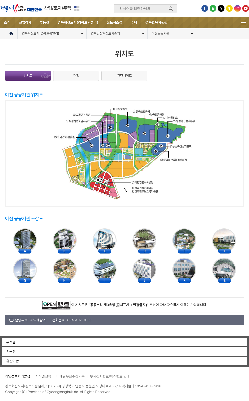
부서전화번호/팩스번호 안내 (110, 376)
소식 (7, 22)
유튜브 (245, 8)
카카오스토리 (229, 8)
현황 (76, 76)
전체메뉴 (243, 22)
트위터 (221, 8)
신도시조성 (114, 22)
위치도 (27, 76)
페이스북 (204, 8)
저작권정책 (43, 376)
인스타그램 (237, 8)
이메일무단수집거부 (70, 376)
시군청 (11, 351)
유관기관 (12, 361)
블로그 (213, 8)
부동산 (44, 22)
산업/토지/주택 (57, 8)
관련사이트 (124, 76)
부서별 (11, 342)
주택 (134, 22)
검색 (171, 9)
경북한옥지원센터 (158, 22)
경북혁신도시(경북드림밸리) (78, 22)
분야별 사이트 (76, 8)
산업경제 (25, 22)
